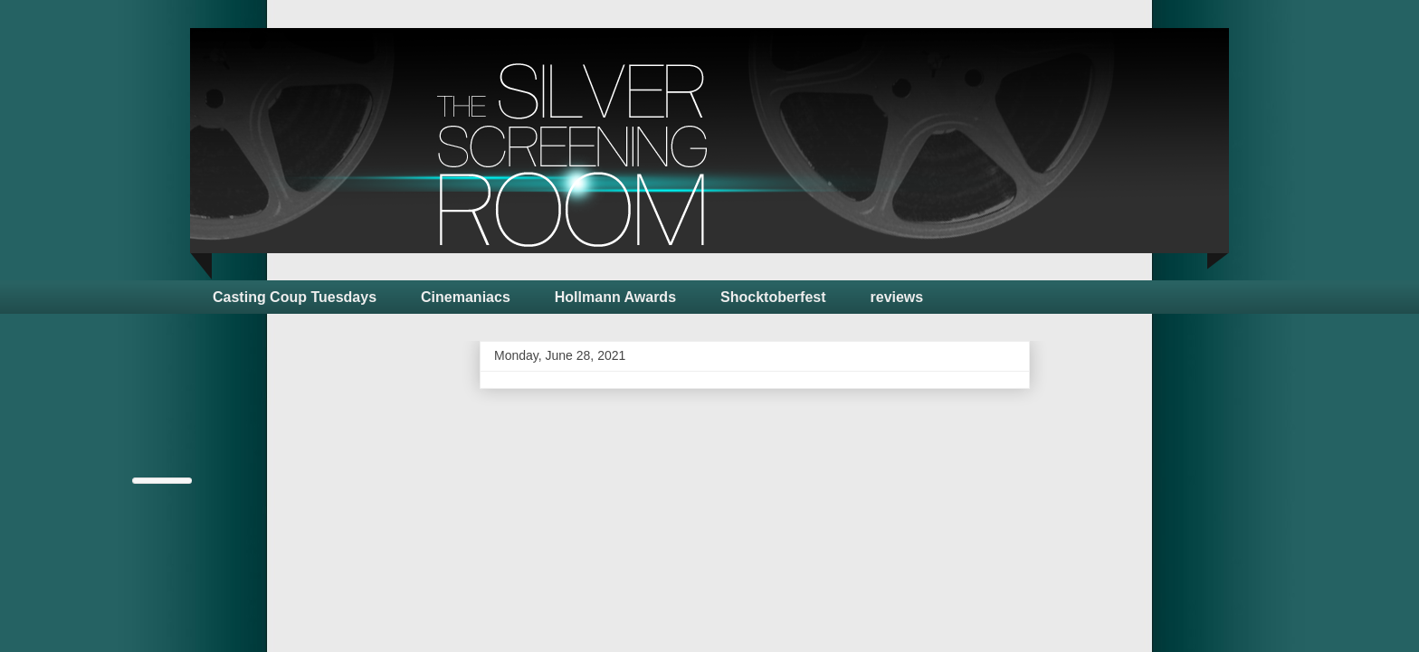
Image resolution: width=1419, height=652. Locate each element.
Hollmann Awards (615, 297)
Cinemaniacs (465, 297)
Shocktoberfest (772, 297)
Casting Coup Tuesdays (294, 297)
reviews (897, 297)
